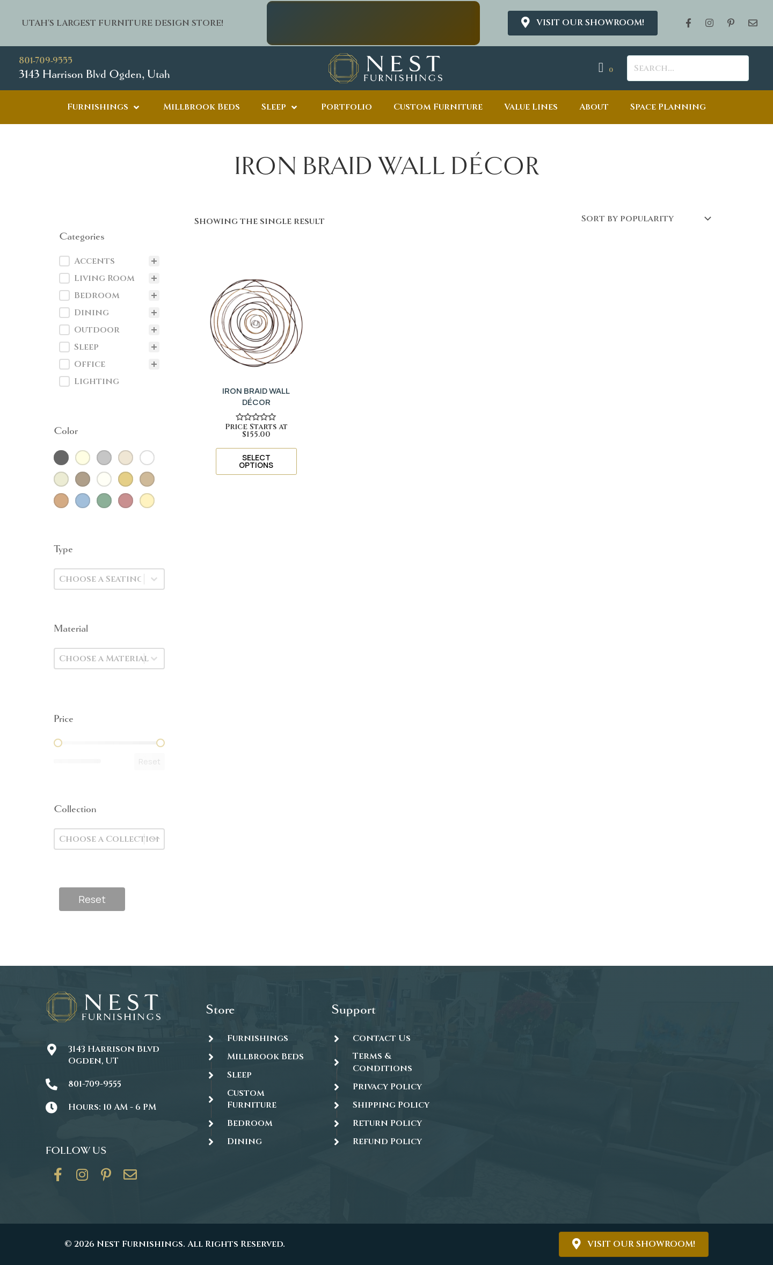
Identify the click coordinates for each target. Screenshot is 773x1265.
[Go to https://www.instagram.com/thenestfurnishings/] (82, 1178)
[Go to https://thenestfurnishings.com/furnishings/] (257, 1038)
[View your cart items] (607, 68)
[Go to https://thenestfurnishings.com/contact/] (130, 1178)
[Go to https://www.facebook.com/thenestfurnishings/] (58, 1178)
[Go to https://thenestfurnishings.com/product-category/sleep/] (257, 1074)
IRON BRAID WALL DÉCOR (256, 396)
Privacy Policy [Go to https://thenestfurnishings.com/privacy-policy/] (387, 1087)
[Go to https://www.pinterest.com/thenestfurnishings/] (106, 1178)
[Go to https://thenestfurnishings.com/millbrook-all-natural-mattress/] (257, 1056)
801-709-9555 (45, 60)
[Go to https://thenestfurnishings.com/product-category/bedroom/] (257, 1123)
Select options (256, 461)
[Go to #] (383, 1104)
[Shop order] (645, 218)
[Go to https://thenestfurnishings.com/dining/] (257, 1142)
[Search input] (688, 68)
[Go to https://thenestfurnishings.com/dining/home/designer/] (257, 1099)
